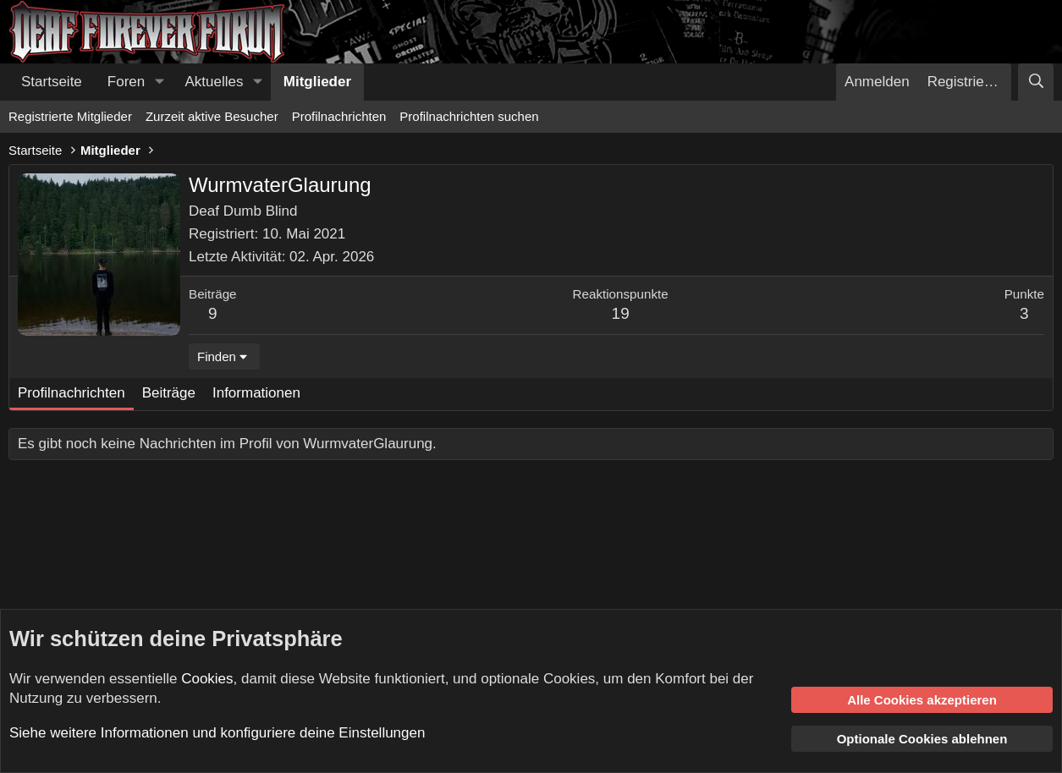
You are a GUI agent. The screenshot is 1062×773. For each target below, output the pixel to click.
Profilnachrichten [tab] (71, 393)
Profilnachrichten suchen (468, 116)
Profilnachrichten (339, 116)
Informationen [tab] (256, 393)
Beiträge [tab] (168, 393)
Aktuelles (214, 82)
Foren (126, 82)
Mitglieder (317, 82)
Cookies (207, 679)
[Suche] (1036, 82)
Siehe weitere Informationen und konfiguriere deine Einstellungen (217, 733)
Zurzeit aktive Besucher (212, 116)
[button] (159, 82)
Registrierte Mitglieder (70, 116)
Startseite (51, 82)
